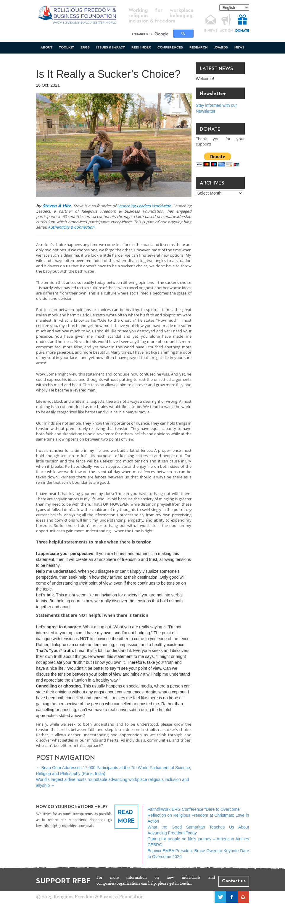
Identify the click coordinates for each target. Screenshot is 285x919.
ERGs (85, 47)
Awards (221, 47)
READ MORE (126, 816)
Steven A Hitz (57, 205)
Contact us (234, 881)
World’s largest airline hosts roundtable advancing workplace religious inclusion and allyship (112, 782)
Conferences (170, 47)
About (46, 47)
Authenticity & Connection (71, 227)
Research (198, 47)
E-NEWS (211, 31)
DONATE (242, 31)
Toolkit (66, 47)
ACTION (226, 31)
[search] (151, 34)
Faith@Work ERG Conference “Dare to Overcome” (194, 809)
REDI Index (141, 47)
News (239, 47)
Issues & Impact (110, 47)
